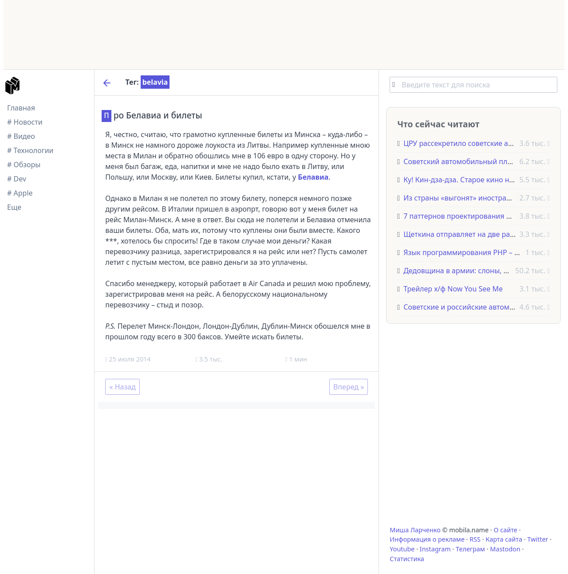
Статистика (407, 558)
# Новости (25, 122)
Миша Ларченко (415, 530)
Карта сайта (503, 539)
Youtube (402, 549)
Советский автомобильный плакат (462, 161)
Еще (14, 207)
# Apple (20, 193)
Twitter (537, 539)
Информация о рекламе (427, 539)
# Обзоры (23, 164)
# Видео (21, 136)
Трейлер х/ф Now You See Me (453, 289)
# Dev (16, 179)
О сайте (505, 530)
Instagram (435, 549)
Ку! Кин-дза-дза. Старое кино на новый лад (477, 180)
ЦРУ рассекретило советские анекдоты (470, 143)
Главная (21, 108)
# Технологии (30, 150)
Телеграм (470, 549)
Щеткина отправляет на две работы (465, 234)
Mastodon (505, 549)
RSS (475, 539)
